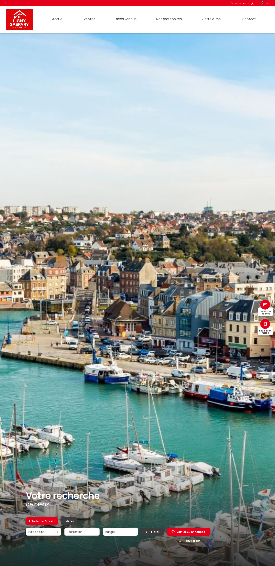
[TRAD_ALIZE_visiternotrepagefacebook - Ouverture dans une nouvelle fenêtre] (5, 3)
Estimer (69, 525)
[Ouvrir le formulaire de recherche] (152, 535)
